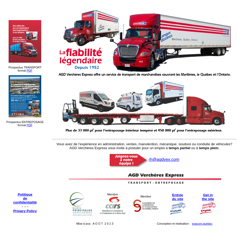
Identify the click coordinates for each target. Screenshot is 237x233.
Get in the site (208, 197)
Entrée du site (177, 197)
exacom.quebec (202, 223)
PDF (29, 70)
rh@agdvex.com (164, 159)
